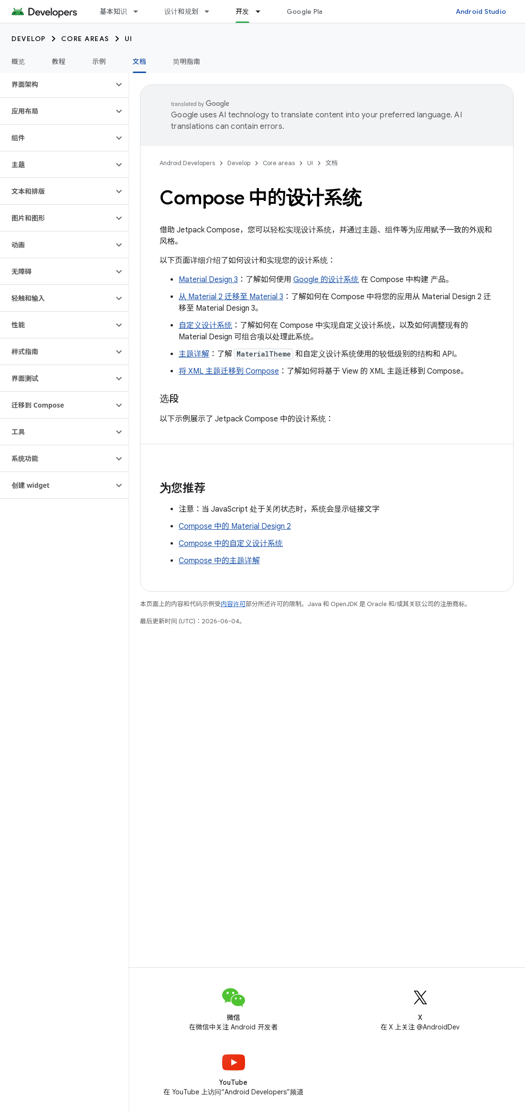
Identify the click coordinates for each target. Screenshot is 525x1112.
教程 (59, 61)
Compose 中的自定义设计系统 (231, 543)
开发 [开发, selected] (242, 11)
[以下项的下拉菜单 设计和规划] (211, 11)
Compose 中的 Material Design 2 (235, 526)
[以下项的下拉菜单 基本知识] (140, 11)
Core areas (85, 38)
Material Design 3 (208, 279)
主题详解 (194, 354)
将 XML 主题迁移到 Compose (229, 371)
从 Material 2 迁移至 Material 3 (231, 297)
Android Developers (187, 163)
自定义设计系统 (205, 325)
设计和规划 (181, 11)
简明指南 (186, 61)
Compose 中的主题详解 (219, 561)
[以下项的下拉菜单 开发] (262, 11)
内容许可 (233, 604)
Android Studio (481, 11)
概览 (18, 61)
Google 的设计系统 (326, 279)
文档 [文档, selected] (140, 61)
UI (129, 38)
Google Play (307, 11)
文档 (331, 163)
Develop (28, 38)
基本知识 (113, 11)
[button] (56, 84)
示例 (99, 61)
